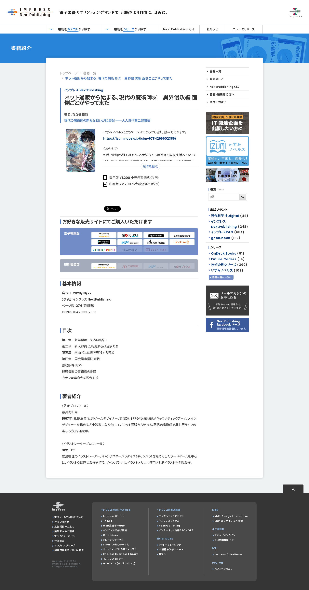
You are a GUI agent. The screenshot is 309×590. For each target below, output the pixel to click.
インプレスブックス (169, 521)
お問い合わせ (61, 522)
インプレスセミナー (113, 558)
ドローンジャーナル (113, 539)
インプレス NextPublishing (83, 90)
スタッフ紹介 (218, 102)
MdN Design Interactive (231, 516)
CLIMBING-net (225, 540)
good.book (220, 238)
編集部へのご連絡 (64, 531)
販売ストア (216, 79)
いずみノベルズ (222, 270)
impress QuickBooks (229, 554)
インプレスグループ (64, 545)
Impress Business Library (120, 554)
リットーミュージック (170, 544)
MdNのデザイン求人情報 (229, 521)
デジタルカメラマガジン (171, 516)
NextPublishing (169, 525)
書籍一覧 (89, 73)
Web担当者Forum (114, 525)
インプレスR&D (222, 232)
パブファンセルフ (224, 568)
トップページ (69, 73)
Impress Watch (113, 516)
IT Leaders (110, 535)
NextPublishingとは (179, 29)
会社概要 (59, 540)
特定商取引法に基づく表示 (69, 550)
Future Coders (223, 259)
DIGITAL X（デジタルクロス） (119, 563)
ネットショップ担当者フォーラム (120, 549)
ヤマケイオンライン (225, 535)
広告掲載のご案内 (64, 526)
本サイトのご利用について (68, 517)
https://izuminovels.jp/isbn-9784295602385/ (139, 138)
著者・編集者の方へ (222, 94)
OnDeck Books (223, 253)
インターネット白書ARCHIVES (176, 530)
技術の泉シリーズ (223, 264)
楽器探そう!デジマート (171, 549)
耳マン (162, 554)
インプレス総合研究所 (115, 530)
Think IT (108, 521)
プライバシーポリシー (66, 536)
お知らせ (212, 29)
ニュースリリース (244, 29)
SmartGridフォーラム (116, 544)
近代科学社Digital (225, 216)
